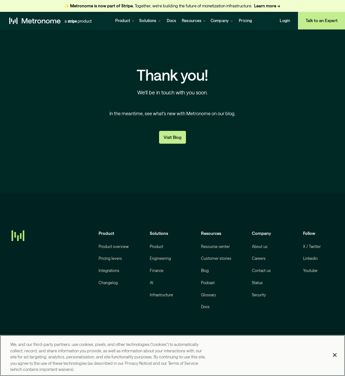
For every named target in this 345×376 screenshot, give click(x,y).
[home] (50, 20)
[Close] (335, 355)
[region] (172, 355)
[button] (125, 20)
